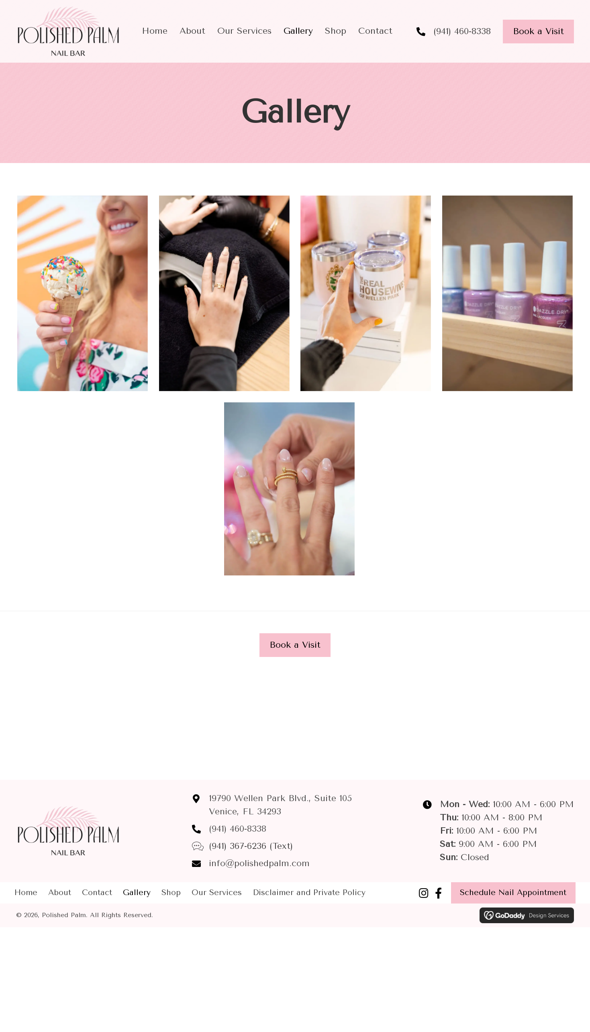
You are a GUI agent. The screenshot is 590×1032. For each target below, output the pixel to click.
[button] (424, 892)
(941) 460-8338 (462, 31)
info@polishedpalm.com (259, 863)
